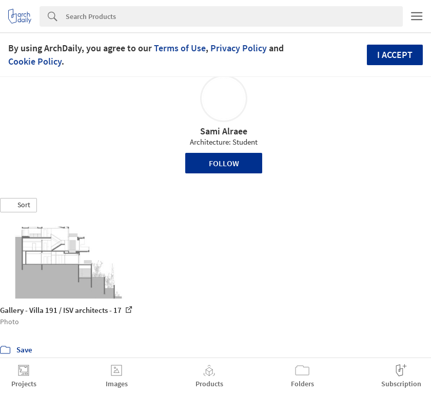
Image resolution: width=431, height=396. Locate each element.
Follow (224, 163)
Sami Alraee (223, 131)
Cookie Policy (35, 61)
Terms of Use (180, 48)
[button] (18, 205)
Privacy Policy (238, 48)
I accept (395, 55)
